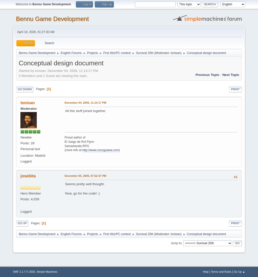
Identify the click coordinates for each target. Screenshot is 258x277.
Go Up (22, 223)
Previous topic (207, 75)
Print (235, 89)
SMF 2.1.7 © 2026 (24, 271)
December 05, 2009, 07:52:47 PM (85, 175)
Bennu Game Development (52, 18)
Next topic (230, 75)
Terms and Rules (221, 271)
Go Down (25, 89)
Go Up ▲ (239, 271)
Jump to (176, 243)
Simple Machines (47, 271)
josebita (28, 176)
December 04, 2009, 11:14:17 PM (85, 102)
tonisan (176, 53)
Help (205, 271)
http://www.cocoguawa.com (100, 150)
